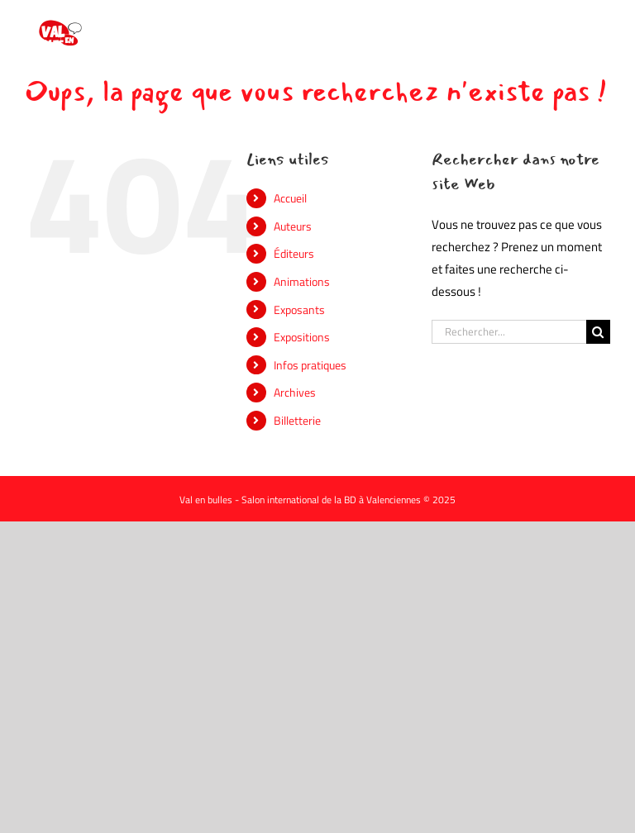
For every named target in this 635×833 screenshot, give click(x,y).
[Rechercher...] (509, 332)
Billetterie (297, 420)
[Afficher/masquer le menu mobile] (601, 25)
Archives (295, 392)
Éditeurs (294, 253)
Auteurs (293, 226)
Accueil (290, 198)
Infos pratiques (310, 365)
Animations (302, 281)
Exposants (299, 309)
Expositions (302, 336)
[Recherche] (598, 332)
